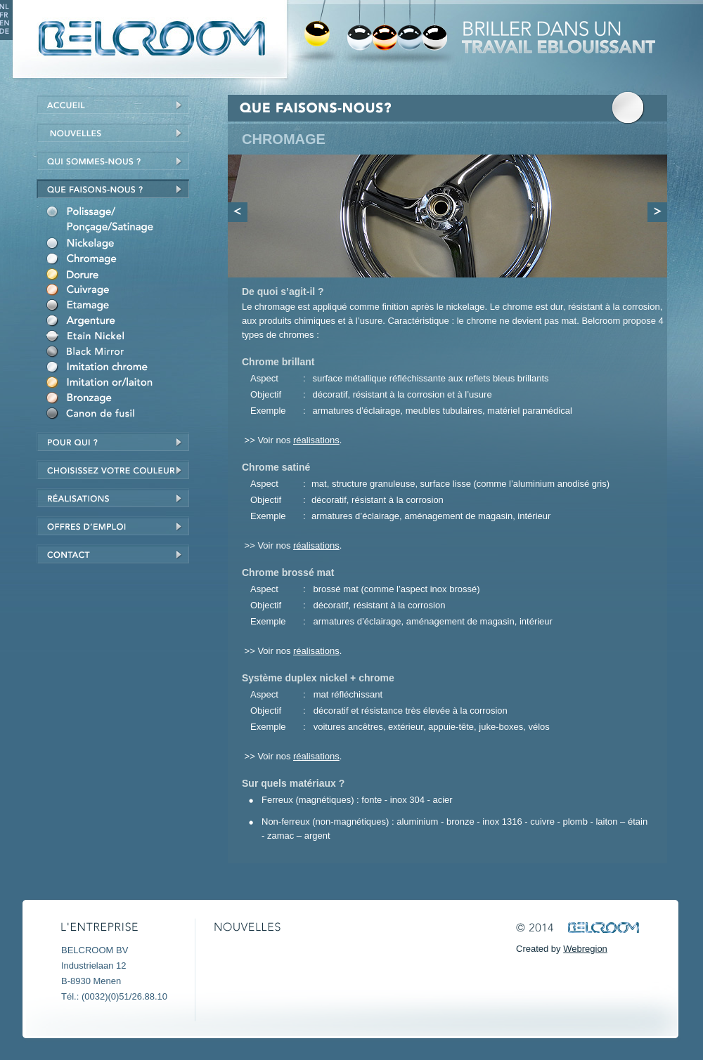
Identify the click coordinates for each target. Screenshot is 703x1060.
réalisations (116, 497)
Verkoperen (120, 291)
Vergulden (120, 276)
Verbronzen (120, 399)
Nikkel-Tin (120, 338)
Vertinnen (120, 307)
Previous (237, 212)
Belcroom (148, 39)
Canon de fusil (120, 415)
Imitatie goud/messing (120, 384)
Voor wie (116, 441)
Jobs (116, 525)
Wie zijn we (116, 160)
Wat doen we (116, 188)
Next (657, 212)
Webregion (585, 948)
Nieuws (116, 132)
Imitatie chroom (120, 369)
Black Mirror (120, 353)
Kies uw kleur (116, 469)
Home (116, 104)
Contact (116, 553)
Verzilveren (120, 322)
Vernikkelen (120, 245)
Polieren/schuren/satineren (120, 221)
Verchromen (120, 260)
